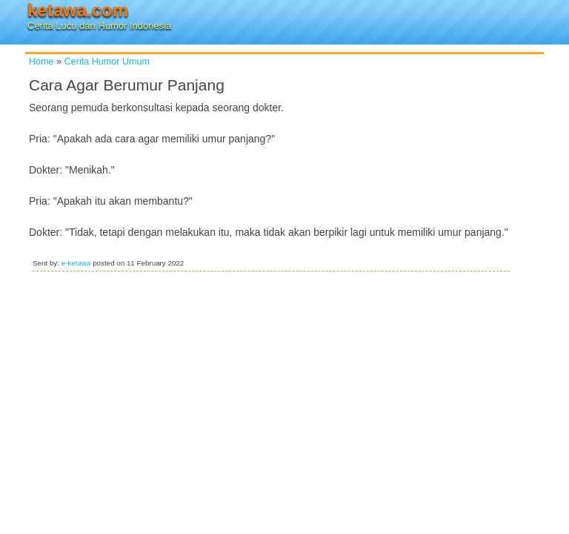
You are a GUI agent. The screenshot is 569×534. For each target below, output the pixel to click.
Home (41, 61)
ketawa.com (77, 10)
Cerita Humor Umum (107, 61)
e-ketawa (76, 263)
